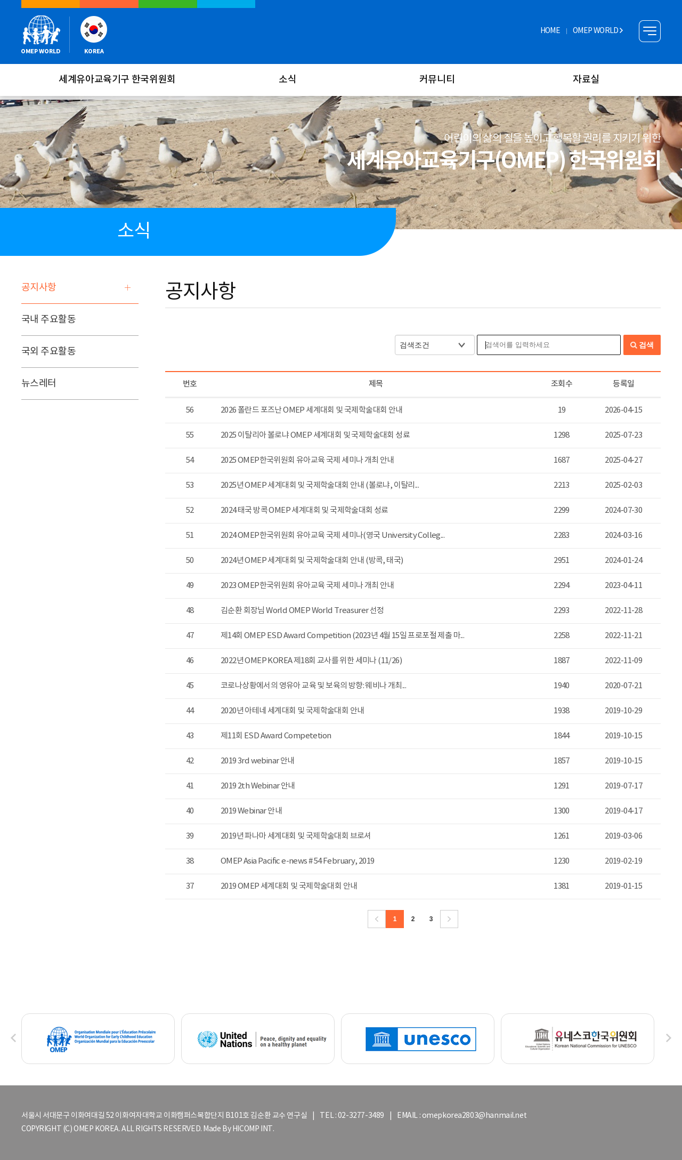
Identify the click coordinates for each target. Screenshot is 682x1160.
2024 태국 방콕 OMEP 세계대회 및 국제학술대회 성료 (304, 510)
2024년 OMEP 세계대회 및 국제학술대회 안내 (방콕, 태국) (312, 560)
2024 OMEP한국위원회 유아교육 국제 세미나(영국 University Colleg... (332, 535)
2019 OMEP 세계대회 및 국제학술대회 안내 (289, 886)
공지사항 (38, 287)
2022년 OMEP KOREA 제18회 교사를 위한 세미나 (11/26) (311, 660)
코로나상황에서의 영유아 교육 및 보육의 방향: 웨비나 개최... (313, 685)
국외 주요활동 (48, 351)
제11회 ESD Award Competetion (276, 735)
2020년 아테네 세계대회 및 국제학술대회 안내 (292, 710)
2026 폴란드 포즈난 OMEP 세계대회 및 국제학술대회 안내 (312, 410)
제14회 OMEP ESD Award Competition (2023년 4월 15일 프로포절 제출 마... (342, 635)
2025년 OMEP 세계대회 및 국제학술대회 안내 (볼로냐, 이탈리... (320, 485)
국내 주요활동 (48, 319)
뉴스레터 (38, 383)
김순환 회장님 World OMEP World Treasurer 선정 (302, 610)
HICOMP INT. (253, 1129)
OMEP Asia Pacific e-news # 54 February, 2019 (298, 861)
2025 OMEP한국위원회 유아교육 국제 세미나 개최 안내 (307, 460)
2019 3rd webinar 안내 (258, 761)
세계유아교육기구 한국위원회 (117, 79)
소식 (287, 79)
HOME (550, 31)
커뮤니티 (437, 79)
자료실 (586, 79)
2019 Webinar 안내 (251, 811)
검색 (646, 345)
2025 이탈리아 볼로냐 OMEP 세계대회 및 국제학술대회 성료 (315, 435)
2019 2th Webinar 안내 (258, 786)
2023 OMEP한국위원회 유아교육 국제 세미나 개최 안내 (307, 585)
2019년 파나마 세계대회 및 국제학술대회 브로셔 (296, 836)
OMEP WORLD (598, 31)
